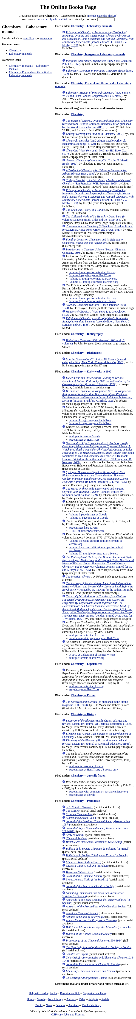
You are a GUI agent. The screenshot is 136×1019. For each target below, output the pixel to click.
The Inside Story (91, 1005)
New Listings (55, 999)
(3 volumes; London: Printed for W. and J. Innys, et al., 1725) (98, 563)
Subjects (93, 999)
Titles (82, 999)
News (49, 1005)
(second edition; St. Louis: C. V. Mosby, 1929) (98, 39)
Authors (71, 999)
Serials (105, 999)
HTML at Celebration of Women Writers (92, 654)
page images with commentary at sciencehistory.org (98, 791)
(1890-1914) (94, 940)
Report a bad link (70, 993)
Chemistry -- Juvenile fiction (88, 775)
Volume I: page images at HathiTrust (90, 275)
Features (60, 1005)
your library (29, 38)
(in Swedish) (87, 879)
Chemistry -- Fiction (83, 695)
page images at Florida (82, 794)
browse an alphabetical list (52, 19)
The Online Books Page (68, 7)
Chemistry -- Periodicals (85, 800)
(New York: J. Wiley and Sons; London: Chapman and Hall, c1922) (96, 94)
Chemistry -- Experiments (86, 663)
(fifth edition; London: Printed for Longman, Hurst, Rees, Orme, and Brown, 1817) (97, 228)
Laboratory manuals (20, 53)
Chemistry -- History (83, 714)
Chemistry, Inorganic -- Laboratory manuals (98, 54)
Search (41, 999)
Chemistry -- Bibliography (87, 333)
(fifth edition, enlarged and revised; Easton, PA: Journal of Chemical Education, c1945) (96, 742)
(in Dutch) (83, 862)
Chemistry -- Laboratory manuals (91, 25)
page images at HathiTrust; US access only (93, 769)
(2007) (94, 133)
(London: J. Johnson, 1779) (96, 381)
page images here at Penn (83, 527)
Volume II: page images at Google (88, 517)
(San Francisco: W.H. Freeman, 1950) (96, 182)
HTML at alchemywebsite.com (86, 530)
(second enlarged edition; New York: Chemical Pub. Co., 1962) (94, 361)
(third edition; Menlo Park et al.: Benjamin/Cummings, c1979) (94, 142)
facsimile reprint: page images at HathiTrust (94, 638)
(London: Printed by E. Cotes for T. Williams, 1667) (97, 607)
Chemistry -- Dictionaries (86, 352)
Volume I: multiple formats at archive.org (92, 272)
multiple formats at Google (84, 436)
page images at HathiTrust (84, 439)
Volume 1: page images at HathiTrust (90, 420)
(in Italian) (87, 865)
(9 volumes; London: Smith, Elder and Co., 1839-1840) (93, 218)
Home (30, 999)
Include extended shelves (102, 15)
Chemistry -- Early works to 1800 (91, 371)
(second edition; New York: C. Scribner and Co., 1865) (96, 321)
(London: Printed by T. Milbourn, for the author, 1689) (93, 491)
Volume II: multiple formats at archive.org (93, 278)
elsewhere (46, 38)
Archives (73, 1005)
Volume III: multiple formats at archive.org (93, 281)
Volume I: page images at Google (88, 514)
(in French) (97, 848)
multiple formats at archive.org (86, 635)
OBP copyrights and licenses (67, 1014)
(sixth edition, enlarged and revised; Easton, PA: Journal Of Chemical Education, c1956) (96, 722)
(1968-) (81, 817)
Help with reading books (43, 993)
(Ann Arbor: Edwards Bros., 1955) (94, 172)
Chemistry (15, 50)
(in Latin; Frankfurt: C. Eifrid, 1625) (97, 396)
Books (38, 1005)
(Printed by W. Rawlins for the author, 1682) (97, 586)
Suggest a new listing (95, 993)
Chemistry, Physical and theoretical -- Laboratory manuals (30, 74)
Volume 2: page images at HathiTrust (90, 423)
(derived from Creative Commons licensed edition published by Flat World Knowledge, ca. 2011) (97, 124)
